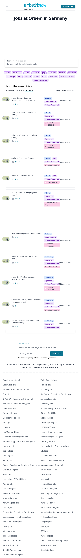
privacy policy (44, 358)
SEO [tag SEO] (19, 76)
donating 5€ (52, 367)
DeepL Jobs (45, 526)
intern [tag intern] (36, 76)
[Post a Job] (68, 6)
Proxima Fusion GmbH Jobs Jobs (55, 446)
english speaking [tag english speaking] (40, 80)
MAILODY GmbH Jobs (50, 507)
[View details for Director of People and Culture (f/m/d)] (6, 241)
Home (8, 86)
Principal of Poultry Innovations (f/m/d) (23, 113)
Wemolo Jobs (9, 531)
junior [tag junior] (7, 73)
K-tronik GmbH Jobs (49, 413)
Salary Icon (46, 123)
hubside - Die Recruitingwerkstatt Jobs (57, 512)
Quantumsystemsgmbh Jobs (15, 436)
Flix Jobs (6, 394)
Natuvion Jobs (47, 418)
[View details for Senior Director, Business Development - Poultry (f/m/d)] (6, 101)
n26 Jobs (44, 451)
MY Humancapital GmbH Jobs (54, 408)
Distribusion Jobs (10, 469)
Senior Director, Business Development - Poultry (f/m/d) (23, 99)
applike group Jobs (49, 422)
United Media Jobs (49, 469)
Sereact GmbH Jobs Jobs (51, 432)
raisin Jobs (7, 526)
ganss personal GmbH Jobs (52, 465)
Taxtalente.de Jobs (49, 455)
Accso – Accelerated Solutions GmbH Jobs (21, 465)
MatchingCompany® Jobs (52, 493)
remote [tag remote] (28, 76)
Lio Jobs (6, 427)
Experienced (49, 116)
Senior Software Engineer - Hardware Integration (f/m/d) (26, 301)
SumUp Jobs (46, 384)
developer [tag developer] (17, 73)
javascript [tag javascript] (11, 76)
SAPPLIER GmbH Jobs (12, 521)
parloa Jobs (8, 451)
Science (47, 113)
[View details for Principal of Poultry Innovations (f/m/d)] (6, 119)
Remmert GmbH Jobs (12, 540)
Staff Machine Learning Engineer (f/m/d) (24, 193)
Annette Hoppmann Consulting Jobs (19, 441)
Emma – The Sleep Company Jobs (55, 540)
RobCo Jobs (8, 455)
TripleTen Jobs (47, 474)
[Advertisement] (41, 40)
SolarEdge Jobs (9, 384)
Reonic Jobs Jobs (48, 498)
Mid (54, 159)
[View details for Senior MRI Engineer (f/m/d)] (6, 162)
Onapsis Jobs (46, 521)
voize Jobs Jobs (9, 488)
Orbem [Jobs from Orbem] (17, 104)
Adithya (29, 9)
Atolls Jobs (7, 460)
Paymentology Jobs (49, 502)
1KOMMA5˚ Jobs (48, 427)
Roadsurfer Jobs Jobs (12, 380)
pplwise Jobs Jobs (48, 545)
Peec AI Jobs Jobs (48, 441)
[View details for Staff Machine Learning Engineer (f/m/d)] (6, 200)
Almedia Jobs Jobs (48, 399)
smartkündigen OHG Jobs (52, 436)
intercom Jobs (9, 446)
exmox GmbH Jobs (11, 545)
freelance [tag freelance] (72, 73)
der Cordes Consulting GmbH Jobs (56, 394)
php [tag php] (43, 73)
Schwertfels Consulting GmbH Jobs (18, 512)
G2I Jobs (44, 531)
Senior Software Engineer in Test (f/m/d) (24, 257)
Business (48, 98)
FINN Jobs (7, 474)
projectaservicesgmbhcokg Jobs (17, 517)
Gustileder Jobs (47, 550)
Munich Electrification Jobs (52, 460)
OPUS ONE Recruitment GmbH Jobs (18, 399)
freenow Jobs (46, 479)
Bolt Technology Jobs (12, 418)
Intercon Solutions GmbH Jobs (16, 389)
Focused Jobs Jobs (48, 484)
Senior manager (50, 102)
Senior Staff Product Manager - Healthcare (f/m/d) (23, 278)
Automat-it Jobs (10, 413)
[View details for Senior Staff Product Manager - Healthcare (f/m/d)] (6, 284)
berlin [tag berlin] (27, 73)
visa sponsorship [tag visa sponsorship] (67, 76)
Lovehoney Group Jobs (13, 554)
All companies (18, 86)
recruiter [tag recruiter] (52, 73)
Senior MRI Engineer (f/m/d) (22, 158)
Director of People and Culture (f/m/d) (26, 233)
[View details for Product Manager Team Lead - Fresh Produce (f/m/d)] (6, 323)
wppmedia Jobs (10, 498)
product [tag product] (36, 73)
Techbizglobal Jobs (49, 517)
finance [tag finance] (62, 73)
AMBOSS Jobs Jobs (11, 502)
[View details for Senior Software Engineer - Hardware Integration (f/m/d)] (6, 306)
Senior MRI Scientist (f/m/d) (22, 175)
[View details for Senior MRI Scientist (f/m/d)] (6, 180)
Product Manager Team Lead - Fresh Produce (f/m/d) (25, 321)
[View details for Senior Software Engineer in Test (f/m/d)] (6, 262)
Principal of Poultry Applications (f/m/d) (24, 136)
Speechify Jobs (47, 403)
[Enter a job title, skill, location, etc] (41, 64)
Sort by (57, 90)
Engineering (49, 257)
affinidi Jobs (8, 507)
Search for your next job (16, 61)
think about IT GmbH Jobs (14, 479)
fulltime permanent (52, 105)
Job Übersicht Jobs (11, 432)
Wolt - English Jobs (49, 380)
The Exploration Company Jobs (16, 403)
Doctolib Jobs (46, 389)
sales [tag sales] (44, 76)
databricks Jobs (10, 408)
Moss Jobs (7, 422)
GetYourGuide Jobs (49, 488)
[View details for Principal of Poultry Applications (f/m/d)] (6, 142)
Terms (54, 358)
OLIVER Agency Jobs (12, 550)
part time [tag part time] (53, 76)
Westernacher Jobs (11, 493)
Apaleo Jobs (8, 484)
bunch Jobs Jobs (10, 536)
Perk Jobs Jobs (47, 536)
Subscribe (56, 353)
